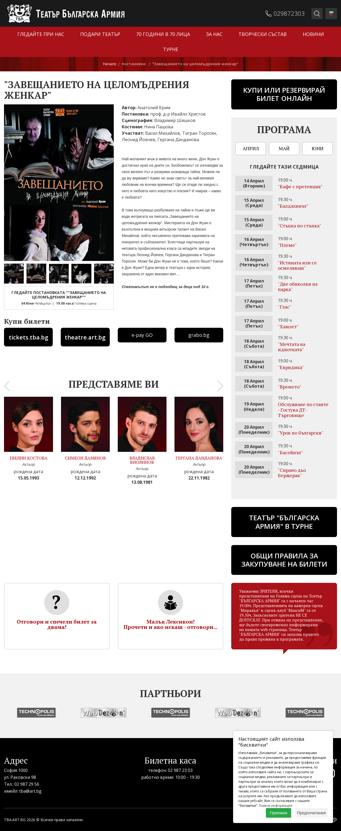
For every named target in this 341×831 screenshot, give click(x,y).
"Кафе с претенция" (300, 186)
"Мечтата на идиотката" (291, 347)
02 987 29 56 (26, 784)
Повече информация (275, 805)
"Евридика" (291, 367)
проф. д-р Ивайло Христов (178, 114)
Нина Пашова (158, 127)
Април (251, 148)
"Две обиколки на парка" (298, 286)
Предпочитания (311, 812)
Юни (317, 148)
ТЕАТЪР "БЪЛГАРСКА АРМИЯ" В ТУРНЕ (284, 522)
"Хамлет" (288, 326)
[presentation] (7, 386)
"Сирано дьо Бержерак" (292, 472)
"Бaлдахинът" (293, 206)
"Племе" (287, 245)
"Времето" (289, 386)
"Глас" (284, 307)
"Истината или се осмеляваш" (297, 265)
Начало (109, 63)
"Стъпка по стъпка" (299, 225)
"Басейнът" (290, 452)
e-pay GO (142, 335)
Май (284, 148)
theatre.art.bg (85, 337)
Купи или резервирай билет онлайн (284, 94)
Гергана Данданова (178, 139)
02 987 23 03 (180, 770)
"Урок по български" (300, 432)
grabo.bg (198, 335)
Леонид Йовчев (138, 139)
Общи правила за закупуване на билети (284, 560)
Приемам (278, 812)
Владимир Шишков (175, 120)
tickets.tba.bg (28, 337)
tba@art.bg (30, 791)
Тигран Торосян (199, 133)
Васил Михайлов (162, 133)
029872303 (289, 13)
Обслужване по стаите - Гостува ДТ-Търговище (303, 409)
